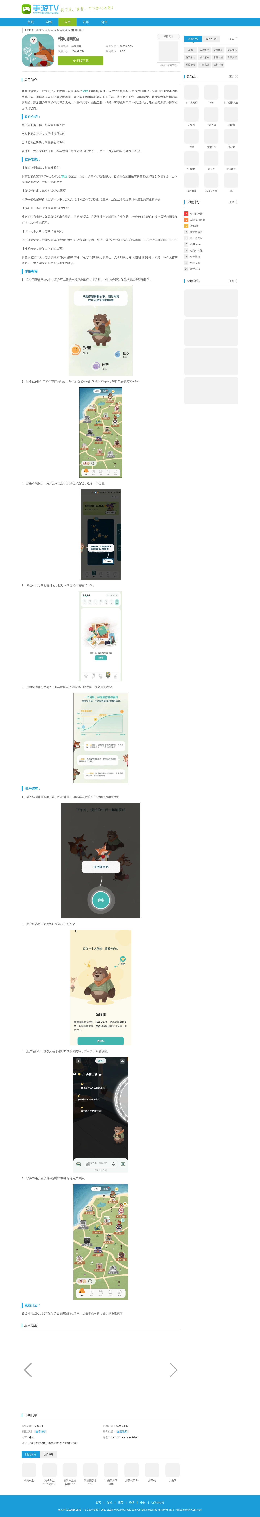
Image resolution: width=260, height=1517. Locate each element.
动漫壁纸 (195, 256)
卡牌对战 (218, 57)
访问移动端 (157, 1502)
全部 (190, 50)
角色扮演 (204, 50)
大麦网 (172, 1480)
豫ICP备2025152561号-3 (72, 1509)
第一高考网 (196, 238)
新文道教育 (196, 232)
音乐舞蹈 (232, 57)
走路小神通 (196, 250)
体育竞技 (204, 64)
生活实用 (62, 30)
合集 (104, 22)
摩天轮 (152, 1480)
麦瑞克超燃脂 (197, 219)
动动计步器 (196, 213)
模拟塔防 (190, 64)
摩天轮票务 (131, 1480)
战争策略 (204, 57)
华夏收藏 (195, 262)
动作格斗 (218, 50)
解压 (64, 176)
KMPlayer (195, 244)
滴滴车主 (29, 1480)
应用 (67, 22)
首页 (30, 22)
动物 (85, 91)
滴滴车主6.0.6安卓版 (49, 1482)
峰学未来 (195, 268)
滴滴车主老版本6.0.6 (70, 1482)
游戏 (49, 22)
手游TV (40, 30)
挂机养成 (218, 64)
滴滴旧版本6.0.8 (90, 1482)
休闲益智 (232, 50)
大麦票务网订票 (111, 1482)
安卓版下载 (81, 61)
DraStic (194, 225)
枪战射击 (190, 57)
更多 (231, 38)
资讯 (86, 22)
